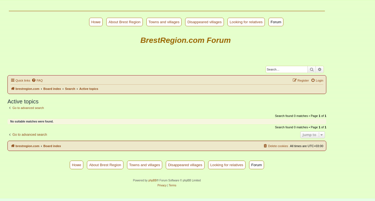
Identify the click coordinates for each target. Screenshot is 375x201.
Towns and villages (164, 22)
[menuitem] (37, 80)
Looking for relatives (246, 22)
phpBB (152, 180)
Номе (96, 22)
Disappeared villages (204, 22)
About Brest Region (124, 22)
